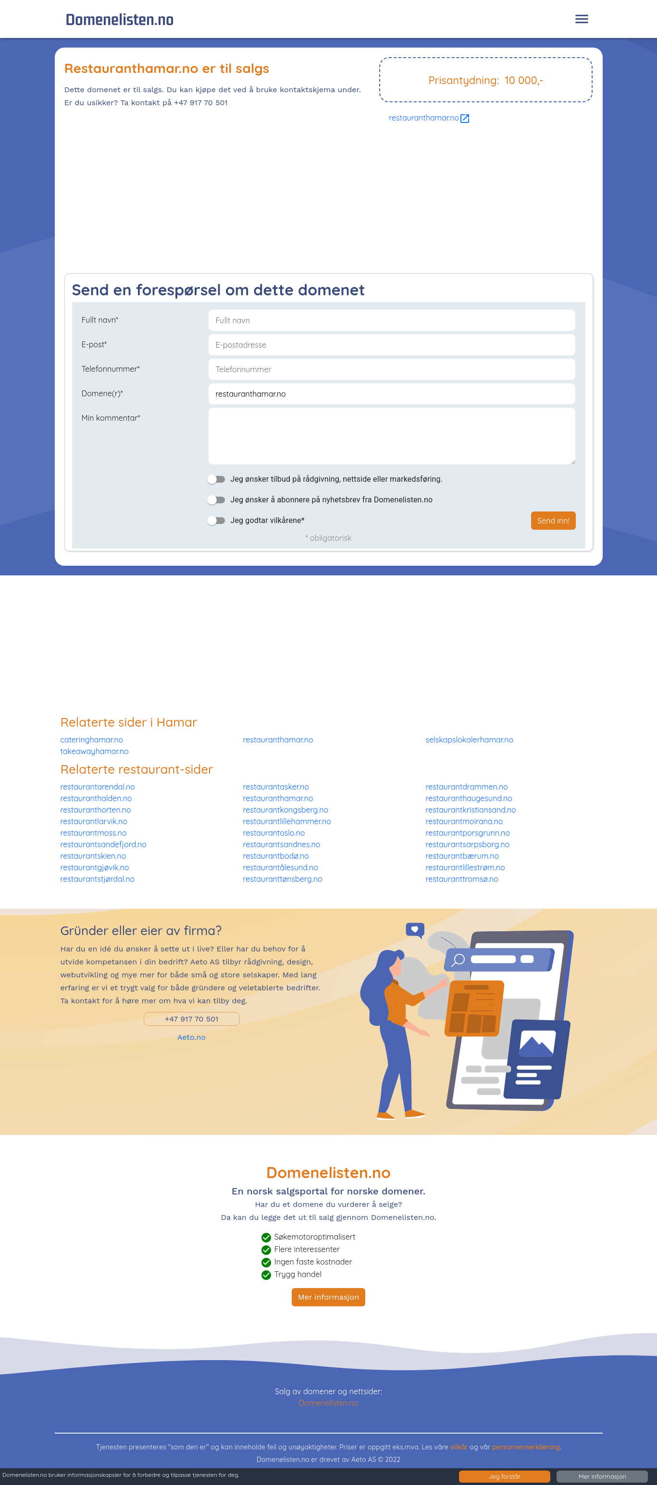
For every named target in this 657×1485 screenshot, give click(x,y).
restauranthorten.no (96, 810)
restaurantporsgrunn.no (468, 833)
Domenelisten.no (119, 19)
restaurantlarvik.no (94, 821)
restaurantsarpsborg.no (468, 844)
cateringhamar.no (92, 739)
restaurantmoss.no (94, 833)
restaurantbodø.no (276, 856)
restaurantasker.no (276, 786)
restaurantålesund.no (280, 867)
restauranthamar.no (430, 117)
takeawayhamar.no (95, 751)
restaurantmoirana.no (464, 821)
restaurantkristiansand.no (471, 810)
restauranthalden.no (96, 798)
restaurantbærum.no (462, 856)
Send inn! (553, 520)
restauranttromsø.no (462, 879)
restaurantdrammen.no (467, 786)
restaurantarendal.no (98, 786)
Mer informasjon (328, 1297)
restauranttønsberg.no (282, 879)
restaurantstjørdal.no (98, 879)
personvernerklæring (526, 1447)
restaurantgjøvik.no (95, 867)
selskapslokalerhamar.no (470, 739)
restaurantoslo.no (274, 833)
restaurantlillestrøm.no (465, 867)
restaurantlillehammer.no (287, 821)
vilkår (459, 1447)
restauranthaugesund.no (469, 798)
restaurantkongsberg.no (286, 810)
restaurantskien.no (93, 856)
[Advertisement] (328, 201)
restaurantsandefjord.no (104, 844)
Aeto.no (191, 1037)
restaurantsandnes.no (282, 844)
